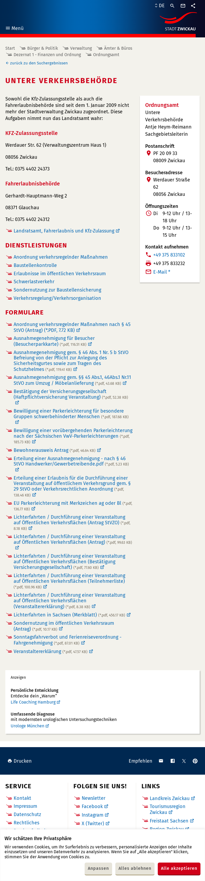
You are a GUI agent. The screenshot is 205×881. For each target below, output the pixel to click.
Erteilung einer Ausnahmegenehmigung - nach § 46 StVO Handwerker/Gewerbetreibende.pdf (71, 461)
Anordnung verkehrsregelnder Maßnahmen (61, 257)
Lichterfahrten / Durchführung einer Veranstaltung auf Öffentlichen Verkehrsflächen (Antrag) (73, 539)
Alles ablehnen (135, 868)
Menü (14, 29)
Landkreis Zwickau (170, 798)
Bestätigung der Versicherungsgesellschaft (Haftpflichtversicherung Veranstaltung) (71, 394)
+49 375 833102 (169, 255)
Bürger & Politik (42, 48)
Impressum (25, 806)
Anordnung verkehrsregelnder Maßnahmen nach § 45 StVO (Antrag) (72, 327)
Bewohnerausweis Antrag (55, 450)
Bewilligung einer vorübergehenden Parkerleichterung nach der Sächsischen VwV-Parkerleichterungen (73, 436)
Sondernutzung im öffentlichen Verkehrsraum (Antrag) (64, 626)
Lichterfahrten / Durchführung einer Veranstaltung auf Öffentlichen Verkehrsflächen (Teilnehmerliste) (69, 581)
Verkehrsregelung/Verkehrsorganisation (57, 298)
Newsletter (93, 798)
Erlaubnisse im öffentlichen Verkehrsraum (60, 274)
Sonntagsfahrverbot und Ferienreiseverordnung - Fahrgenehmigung (67, 640)
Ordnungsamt (106, 54)
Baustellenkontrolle (35, 265)
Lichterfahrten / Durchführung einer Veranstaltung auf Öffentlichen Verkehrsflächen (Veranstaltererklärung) (69, 600)
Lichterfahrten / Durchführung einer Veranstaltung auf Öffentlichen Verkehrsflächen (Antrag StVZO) (72, 522)
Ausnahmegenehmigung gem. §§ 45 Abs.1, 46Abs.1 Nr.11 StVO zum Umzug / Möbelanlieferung (72, 380)
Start (10, 48)
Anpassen (98, 868)
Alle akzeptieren (179, 868)
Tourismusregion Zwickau (168, 809)
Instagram (92, 815)
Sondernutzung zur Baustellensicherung (57, 290)
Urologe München (27, 725)
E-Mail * (161, 272)
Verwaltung (81, 48)
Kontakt (22, 798)
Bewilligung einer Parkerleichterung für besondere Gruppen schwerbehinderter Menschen (71, 414)
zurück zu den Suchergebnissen (39, 63)
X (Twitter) (93, 823)
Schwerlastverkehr (34, 282)
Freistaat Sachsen (169, 821)
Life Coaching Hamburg (33, 702)
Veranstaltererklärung (51, 651)
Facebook (92, 806)
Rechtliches (26, 823)
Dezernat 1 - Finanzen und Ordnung (47, 54)
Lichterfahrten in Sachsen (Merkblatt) (69, 615)
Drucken (19, 761)
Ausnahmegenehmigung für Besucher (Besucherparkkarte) (54, 341)
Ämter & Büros (118, 48)
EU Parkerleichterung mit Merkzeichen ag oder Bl (73, 506)
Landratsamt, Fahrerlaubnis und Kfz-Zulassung (64, 231)
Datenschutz (27, 814)
